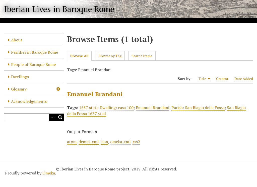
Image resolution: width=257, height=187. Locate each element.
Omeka (48, 173)
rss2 (136, 141)
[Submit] (60, 117)
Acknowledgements (29, 101)
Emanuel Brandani (95, 94)
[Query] (34, 117)
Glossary (19, 89)
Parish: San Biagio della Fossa (198, 107)
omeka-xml (120, 141)
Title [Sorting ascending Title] (204, 78)
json (104, 141)
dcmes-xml (89, 141)
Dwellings (20, 76)
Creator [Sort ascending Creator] (222, 78)
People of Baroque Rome (33, 64)
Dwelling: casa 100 (117, 107)
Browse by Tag (109, 55)
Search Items (142, 55)
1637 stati (88, 107)
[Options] (52, 117)
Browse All (79, 55)
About (16, 40)
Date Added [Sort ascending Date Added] (243, 78)
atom (72, 141)
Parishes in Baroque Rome (34, 52)
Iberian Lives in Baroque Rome (59, 9)
